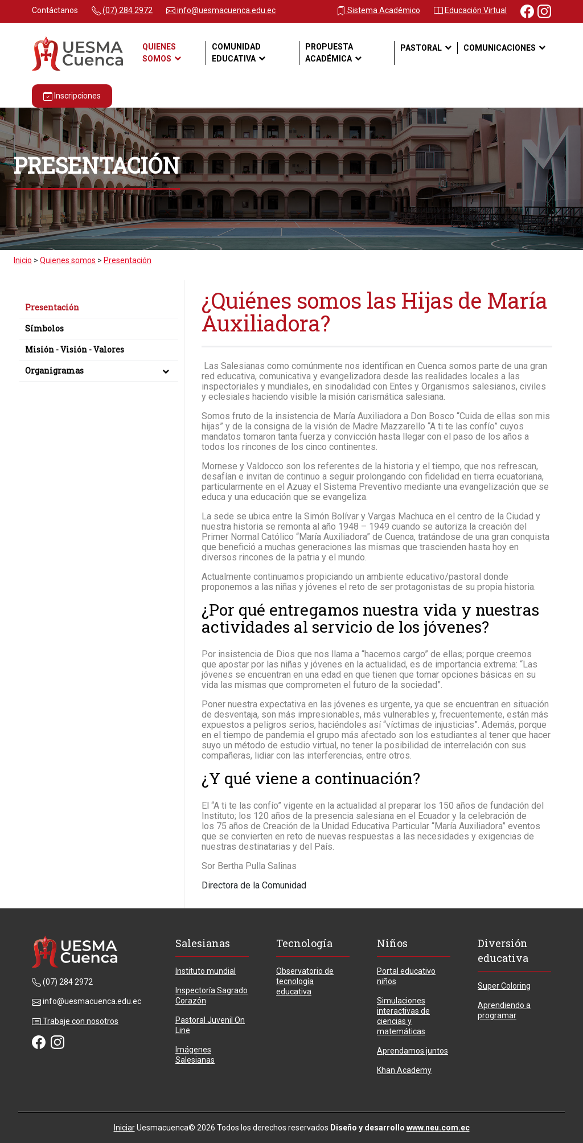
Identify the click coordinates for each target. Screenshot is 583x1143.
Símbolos (44, 328)
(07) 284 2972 (122, 10)
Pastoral (421, 47)
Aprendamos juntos (412, 1050)
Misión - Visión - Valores (74, 349)
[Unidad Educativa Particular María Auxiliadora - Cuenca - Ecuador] (77, 52)
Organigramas (99, 370)
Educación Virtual (470, 10)
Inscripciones (72, 96)
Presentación (52, 307)
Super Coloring (504, 985)
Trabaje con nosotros (75, 1021)
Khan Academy (404, 1070)
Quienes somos (159, 52)
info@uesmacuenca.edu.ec (221, 10)
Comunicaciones (499, 47)
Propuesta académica (329, 52)
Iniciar (124, 1127)
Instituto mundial (205, 971)
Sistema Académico (378, 10)
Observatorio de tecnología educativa (305, 981)
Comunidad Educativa (236, 52)
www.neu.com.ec (438, 1127)
